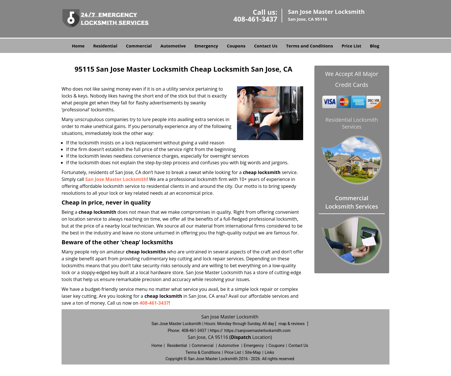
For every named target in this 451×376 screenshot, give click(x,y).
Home (78, 46)
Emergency (206, 46)
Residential (105, 46)
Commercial (139, 46)
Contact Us (265, 46)
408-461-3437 (255, 19)
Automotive (173, 46)
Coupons (236, 46)
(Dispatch (240, 337)
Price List (351, 46)
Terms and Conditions (309, 46)
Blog (374, 46)
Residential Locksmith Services (352, 123)
